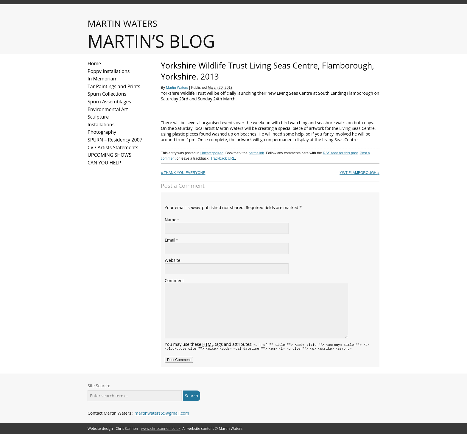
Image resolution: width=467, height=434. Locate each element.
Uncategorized (211, 153)
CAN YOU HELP (104, 162)
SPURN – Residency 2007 (115, 139)
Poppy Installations (109, 71)
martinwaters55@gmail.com (162, 413)
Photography (102, 132)
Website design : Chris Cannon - (134, 428)
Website (172, 260)
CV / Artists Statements (113, 147)
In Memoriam (103, 78)
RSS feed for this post (340, 153)
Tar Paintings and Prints (114, 86)
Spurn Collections (107, 94)
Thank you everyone (183, 173)
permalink (256, 153)
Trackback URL (223, 158)
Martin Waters (177, 87)
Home (94, 63)
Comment (174, 280)
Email (170, 240)
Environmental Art (108, 109)
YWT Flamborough (359, 173)
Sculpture (98, 116)
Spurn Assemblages (109, 101)
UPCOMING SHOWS (109, 155)
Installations (101, 124)
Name (170, 220)
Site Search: (99, 385)
